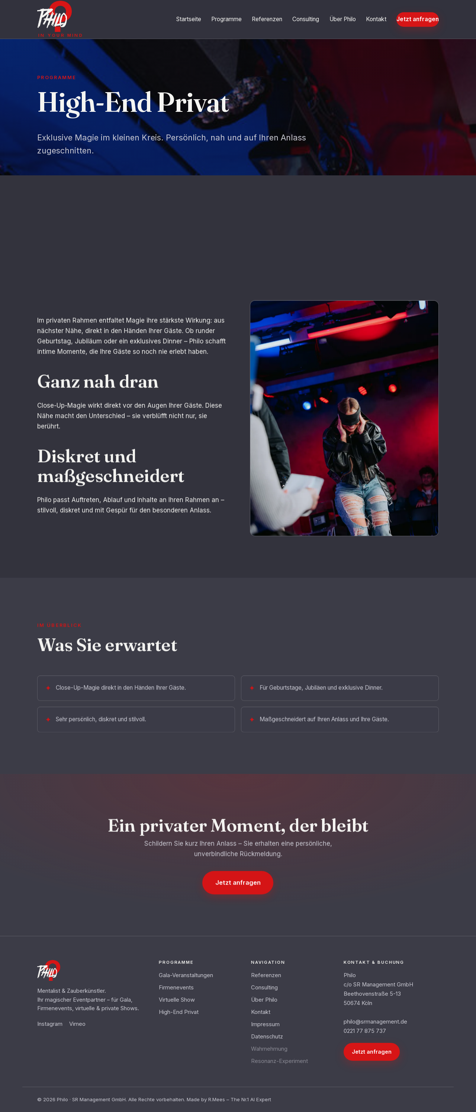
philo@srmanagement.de (375, 1021)
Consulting (305, 19)
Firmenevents (176, 987)
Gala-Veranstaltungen (186, 975)
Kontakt (376, 19)
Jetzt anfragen (417, 19)
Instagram (49, 1024)
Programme (226, 19)
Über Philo (342, 19)
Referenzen (267, 19)
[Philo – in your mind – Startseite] (60, 19)
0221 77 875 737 (365, 1031)
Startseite (188, 19)
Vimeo (77, 1024)
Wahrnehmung (269, 1048)
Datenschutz (267, 1036)
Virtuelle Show (177, 999)
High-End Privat (179, 1012)
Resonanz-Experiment (279, 1061)
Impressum (265, 1024)
